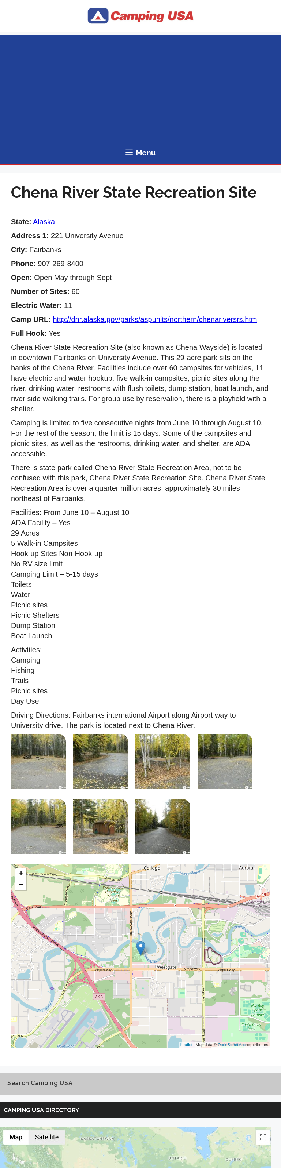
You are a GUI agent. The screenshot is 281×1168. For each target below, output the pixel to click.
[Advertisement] (140, 86)
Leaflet (186, 1044)
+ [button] (21, 873)
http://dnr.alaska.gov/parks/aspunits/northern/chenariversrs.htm (155, 319)
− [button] (21, 884)
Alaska (44, 222)
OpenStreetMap (232, 1044)
